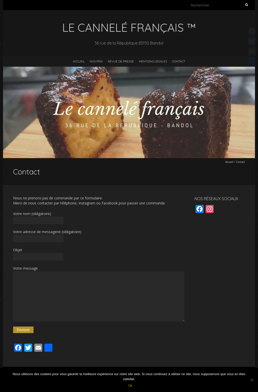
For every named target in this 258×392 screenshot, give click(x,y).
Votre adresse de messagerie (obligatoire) (98, 235)
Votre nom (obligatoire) (98, 217)
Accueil (79, 61)
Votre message (98, 294)
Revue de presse (121, 61)
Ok (130, 385)
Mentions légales (153, 61)
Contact (178, 61)
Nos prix (96, 61)
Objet (98, 253)
